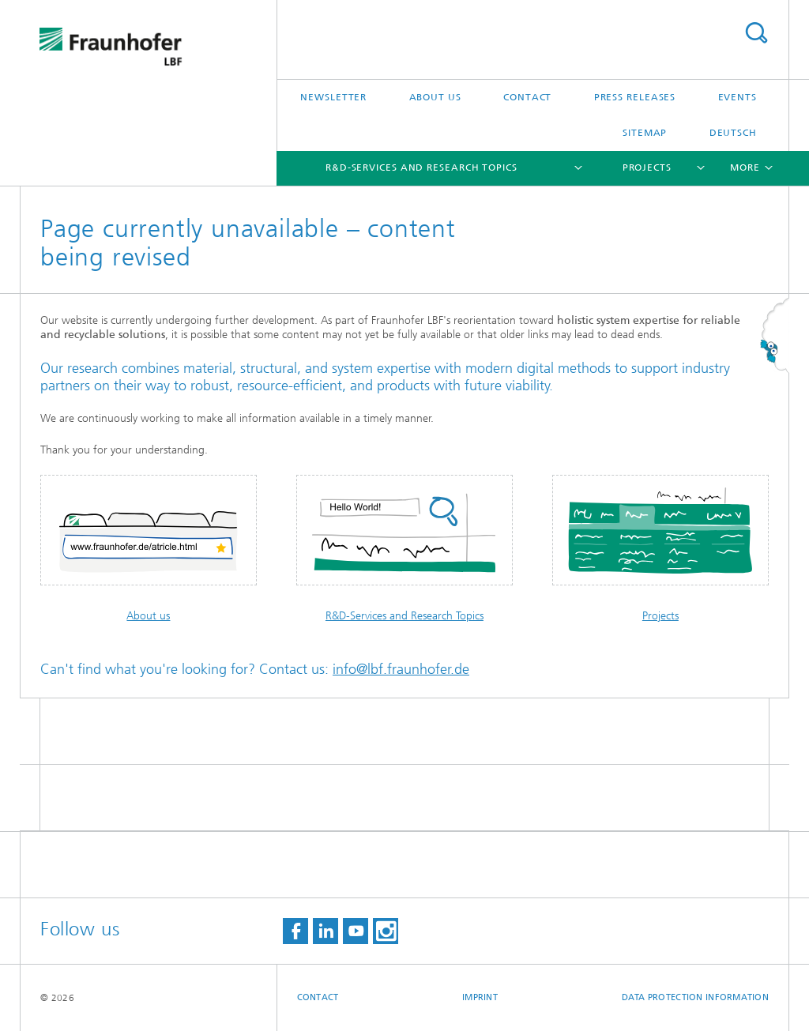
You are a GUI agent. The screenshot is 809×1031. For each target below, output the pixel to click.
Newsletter (333, 97)
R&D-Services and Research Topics (421, 167)
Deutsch (733, 132)
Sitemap (645, 132)
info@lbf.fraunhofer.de (401, 669)
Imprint (480, 997)
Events (737, 97)
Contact (527, 97)
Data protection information (695, 997)
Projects (647, 167)
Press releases (635, 97)
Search (756, 33)
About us (435, 97)
